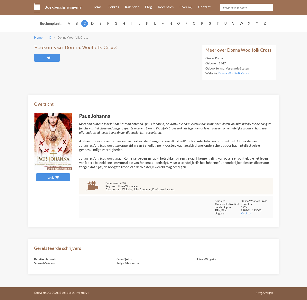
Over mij (186, 7)
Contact (204, 7)
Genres (113, 7)
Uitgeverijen (264, 293)
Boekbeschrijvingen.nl (63, 7)
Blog (148, 7)
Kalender (132, 7)
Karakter (246, 213)
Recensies (166, 7)
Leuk (53, 177)
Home (97, 7)
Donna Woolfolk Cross (233, 73)
